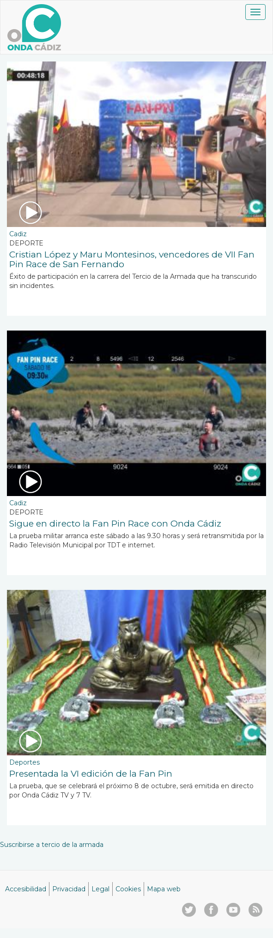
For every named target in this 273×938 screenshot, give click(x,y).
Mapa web (164, 889)
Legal (100, 889)
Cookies (128, 889)
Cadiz (18, 234)
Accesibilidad (25, 889)
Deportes (24, 762)
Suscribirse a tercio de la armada (51, 844)
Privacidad (68, 889)
